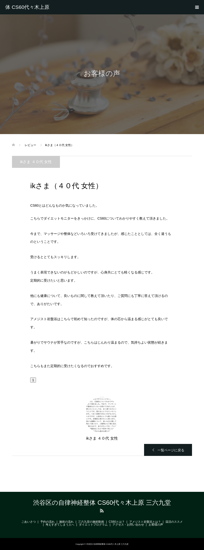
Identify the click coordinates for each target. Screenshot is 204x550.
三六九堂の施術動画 (91, 521)
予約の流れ (47, 521)
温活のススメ (174, 521)
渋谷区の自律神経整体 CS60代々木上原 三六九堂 (28, 7)
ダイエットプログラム (93, 524)
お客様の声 (156, 524)
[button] (33, 380)
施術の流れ (66, 521)
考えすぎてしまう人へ (60, 524)
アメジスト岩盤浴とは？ (145, 521)
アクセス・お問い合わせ (128, 524)
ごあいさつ (28, 521)
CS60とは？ (117, 521)
